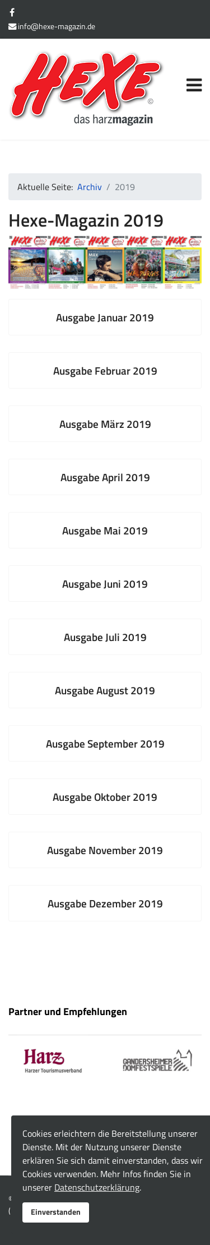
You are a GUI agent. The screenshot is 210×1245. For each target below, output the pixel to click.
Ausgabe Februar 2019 (105, 370)
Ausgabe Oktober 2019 (105, 797)
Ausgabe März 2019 (105, 424)
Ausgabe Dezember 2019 (105, 903)
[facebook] (12, 12)
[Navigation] (194, 72)
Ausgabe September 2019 (105, 743)
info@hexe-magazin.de (56, 26)
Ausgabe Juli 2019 (105, 637)
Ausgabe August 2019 (105, 690)
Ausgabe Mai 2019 (105, 530)
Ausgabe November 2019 (105, 850)
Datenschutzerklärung (96, 1187)
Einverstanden (56, 1212)
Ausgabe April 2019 (105, 477)
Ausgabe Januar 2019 (105, 317)
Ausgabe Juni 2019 (105, 583)
